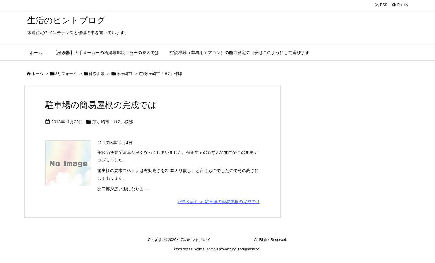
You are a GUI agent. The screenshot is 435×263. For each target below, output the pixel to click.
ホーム (37, 73)
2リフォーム (66, 73)
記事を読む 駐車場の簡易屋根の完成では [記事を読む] (219, 201)
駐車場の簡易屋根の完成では (100, 105)
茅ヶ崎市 (124, 73)
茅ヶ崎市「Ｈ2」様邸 (112, 121)
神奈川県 (97, 73)
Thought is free (248, 249)
